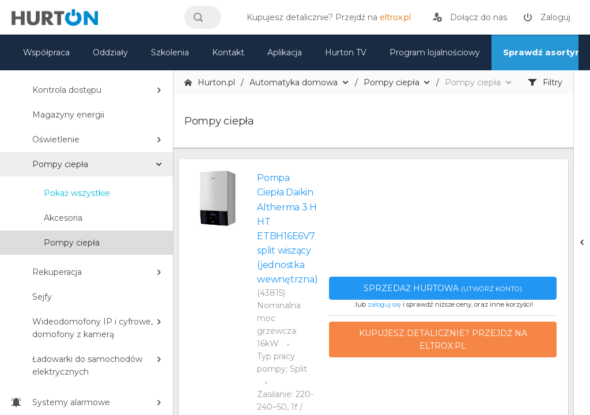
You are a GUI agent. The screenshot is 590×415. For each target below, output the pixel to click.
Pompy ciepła (60, 164)
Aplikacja (284, 52)
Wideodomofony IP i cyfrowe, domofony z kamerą (92, 327)
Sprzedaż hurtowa (443, 288)
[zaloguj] (546, 17)
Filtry (545, 82)
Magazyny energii (68, 115)
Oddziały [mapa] (110, 52)
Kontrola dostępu (66, 90)
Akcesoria (63, 218)
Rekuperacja (57, 272)
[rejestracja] (470, 17)
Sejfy (42, 297)
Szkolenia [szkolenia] (170, 52)
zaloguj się (384, 304)
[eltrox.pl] (326, 17)
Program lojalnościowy (434, 52)
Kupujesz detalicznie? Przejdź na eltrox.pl (443, 339)
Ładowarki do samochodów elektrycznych (87, 365)
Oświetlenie (56, 139)
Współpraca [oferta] (46, 52)
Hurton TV (345, 52)
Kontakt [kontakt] (228, 52)
